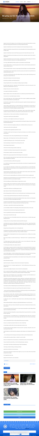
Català (21, 424)
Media (25, 1)
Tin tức (21, 1)
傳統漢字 (27, 424)
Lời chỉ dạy (18, 1)
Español (17, 428)
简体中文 (23, 424)
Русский (28, 427)
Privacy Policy (34, 435)
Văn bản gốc (6, 360)
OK (20, 434)
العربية (16, 424)
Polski (19, 427)
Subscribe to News (19, 411)
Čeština (33, 424)
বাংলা (18, 424)
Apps (19, 417)
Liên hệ (30, 435)
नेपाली (13, 424)
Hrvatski (30, 424)
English (11, 424)
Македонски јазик (14, 427)
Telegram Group (19, 414)
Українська (23, 428)
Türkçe (20, 428)
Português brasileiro (23, 427)
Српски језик (32, 427)
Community (29, 1)
